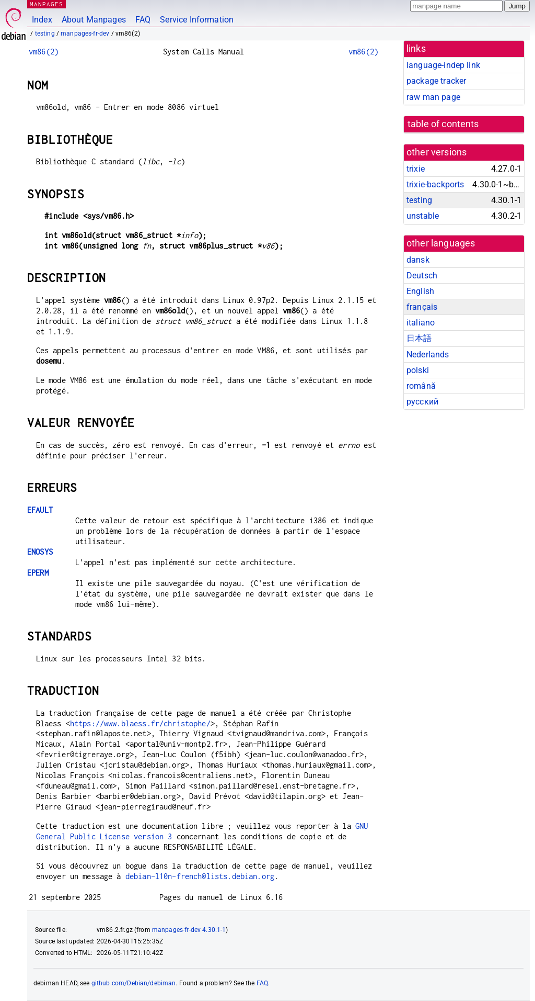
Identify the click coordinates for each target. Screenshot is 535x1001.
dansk (417, 260)
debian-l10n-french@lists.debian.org (199, 876)
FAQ (142, 20)
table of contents (443, 124)
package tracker (436, 81)
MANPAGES (46, 4)
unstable (422, 216)
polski (417, 370)
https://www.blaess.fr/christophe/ (140, 723)
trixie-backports (435, 184)
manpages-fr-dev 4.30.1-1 (189, 929)
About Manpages (94, 20)
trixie (415, 169)
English (420, 291)
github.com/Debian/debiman (133, 983)
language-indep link (443, 65)
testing (45, 33)
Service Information (197, 20)
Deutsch (421, 275)
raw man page (433, 97)
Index (42, 20)
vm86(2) (44, 51)
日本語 (419, 338)
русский (422, 402)
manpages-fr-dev (85, 33)
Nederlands (427, 354)
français (421, 307)
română (421, 386)
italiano (420, 323)
